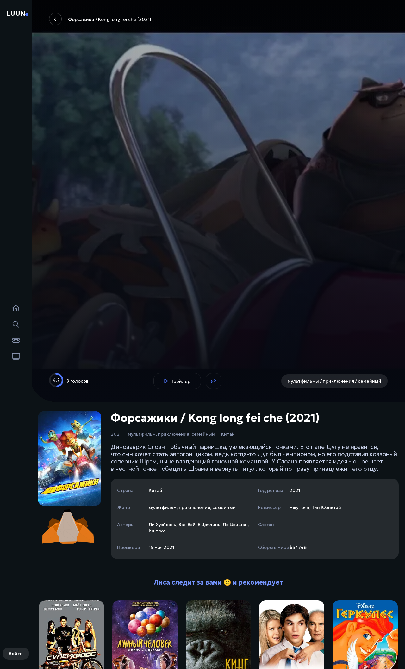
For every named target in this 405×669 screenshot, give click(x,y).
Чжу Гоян (299, 507)
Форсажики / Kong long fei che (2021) (100, 19)
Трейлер (177, 381)
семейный (203, 434)
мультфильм (142, 434)
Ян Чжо (157, 530)
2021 (116, 434)
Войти (16, 653)
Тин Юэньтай (326, 507)
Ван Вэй (187, 524)
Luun (15, 13)
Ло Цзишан (235, 524)
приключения (173, 434)
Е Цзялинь (209, 524)
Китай (228, 434)
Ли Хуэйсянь (162, 524)
